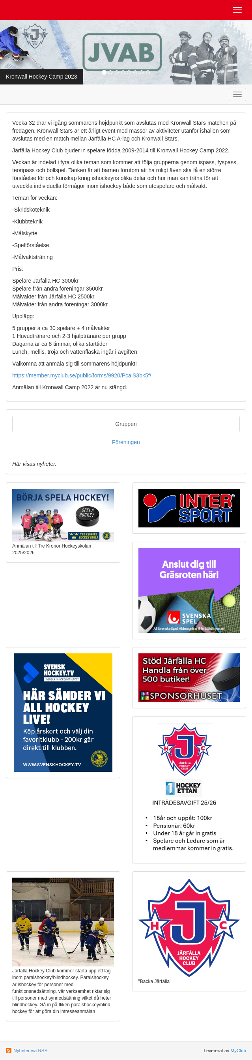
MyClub (238, 1050)
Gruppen (125, 424)
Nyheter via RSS (30, 1050)
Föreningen (126, 442)
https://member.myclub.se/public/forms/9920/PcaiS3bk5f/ (81, 375)
